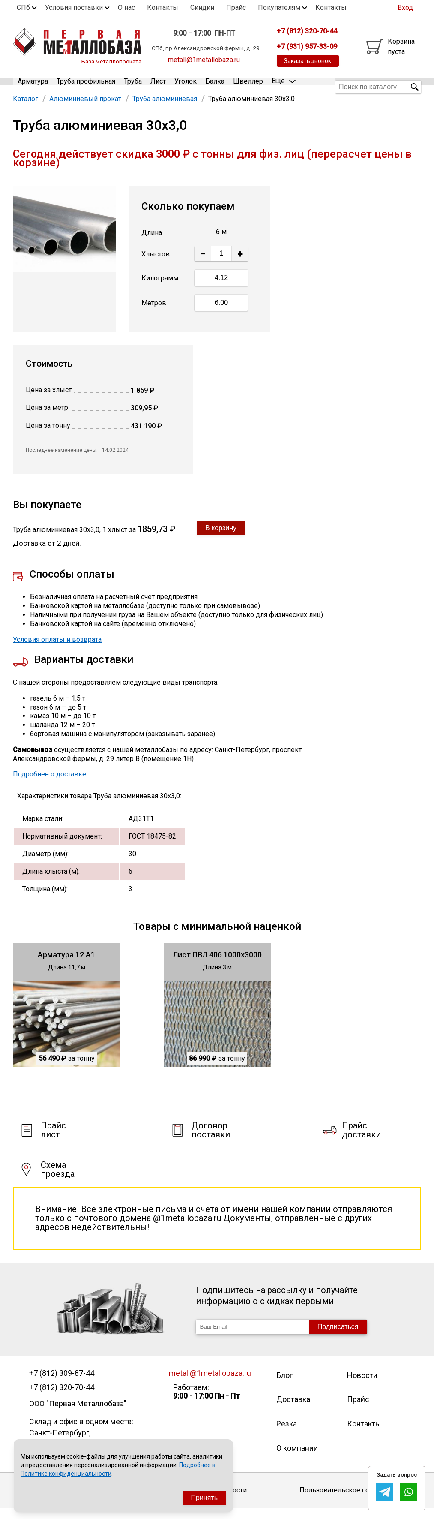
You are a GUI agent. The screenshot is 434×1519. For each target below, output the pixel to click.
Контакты (162, 7)
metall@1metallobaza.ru (204, 60)
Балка (214, 87)
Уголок (185, 87)
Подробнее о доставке (49, 785)
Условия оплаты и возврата (57, 650)
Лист (158, 87)
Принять (204, 1497)
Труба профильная (86, 87)
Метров (153, 314)
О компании (297, 1458)
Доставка (293, 1410)
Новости (362, 1385)
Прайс (236, 7)
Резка (286, 1434)
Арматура (33, 87)
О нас (126, 7)
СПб (23, 7)
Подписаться (338, 1337)
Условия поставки (74, 7)
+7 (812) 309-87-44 (61, 1384)
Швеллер (248, 87)
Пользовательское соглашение (350, 1501)
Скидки (202, 7)
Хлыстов (155, 265)
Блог (284, 1385)
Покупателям (279, 7)
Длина (151, 243)
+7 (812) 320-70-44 (61, 1398)
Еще (284, 86)
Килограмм (159, 289)
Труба (133, 87)
